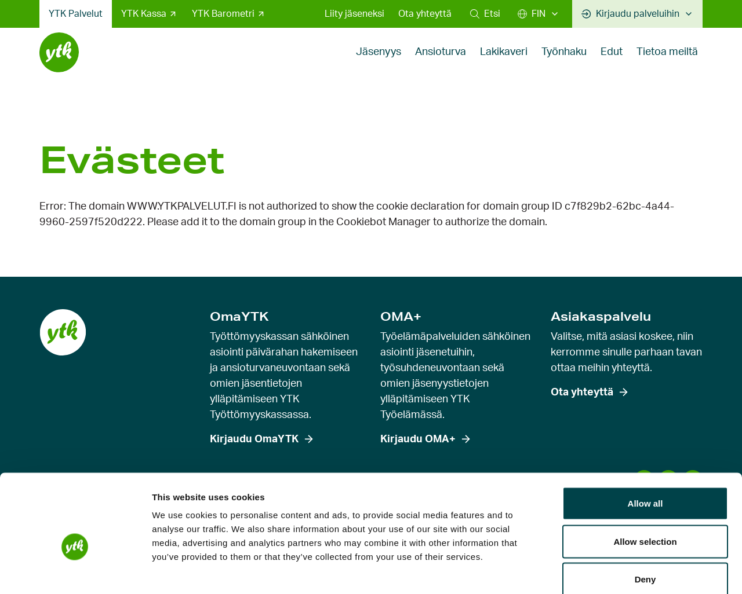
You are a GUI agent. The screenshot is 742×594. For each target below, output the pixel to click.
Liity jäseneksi (354, 14)
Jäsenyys (378, 60)
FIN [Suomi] (531, 14)
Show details (608, 571)
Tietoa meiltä (667, 60)
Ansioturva (440, 60)
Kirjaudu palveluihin (630, 14)
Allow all (645, 442)
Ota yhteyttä (425, 14)
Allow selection (644, 480)
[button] (485, 14)
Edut (612, 60)
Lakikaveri (504, 60)
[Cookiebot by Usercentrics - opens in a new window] (75, 571)
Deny (645, 518)
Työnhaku (564, 60)
